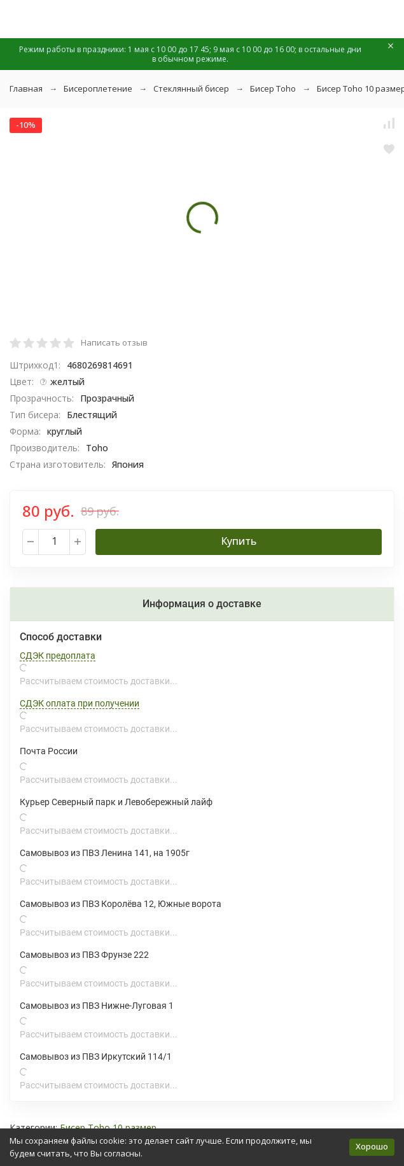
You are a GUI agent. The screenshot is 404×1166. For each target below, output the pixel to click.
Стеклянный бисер (191, 88)
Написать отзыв (114, 342)
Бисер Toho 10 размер (108, 1127)
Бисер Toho (273, 88)
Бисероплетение (98, 88)
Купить (238, 541)
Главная (26, 88)
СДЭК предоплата (57, 655)
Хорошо (372, 1146)
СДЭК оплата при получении (79, 703)
